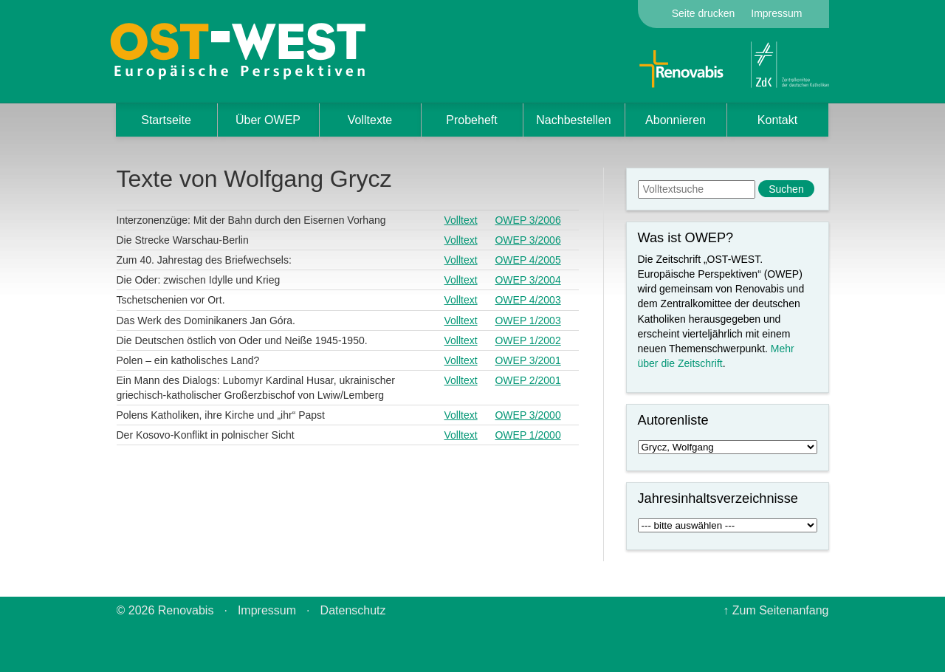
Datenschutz (353, 610)
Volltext (461, 220)
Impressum (776, 13)
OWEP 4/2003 (527, 300)
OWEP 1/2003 (527, 320)
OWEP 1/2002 (527, 340)
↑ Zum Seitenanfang (775, 610)
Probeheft (471, 120)
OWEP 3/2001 (527, 360)
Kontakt (777, 120)
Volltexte (370, 120)
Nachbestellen (573, 120)
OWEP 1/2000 (527, 435)
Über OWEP (268, 120)
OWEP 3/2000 (527, 415)
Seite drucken (703, 13)
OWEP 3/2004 (527, 280)
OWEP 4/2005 (527, 260)
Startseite (166, 120)
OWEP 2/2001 (527, 380)
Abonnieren (675, 120)
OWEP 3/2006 (527, 220)
